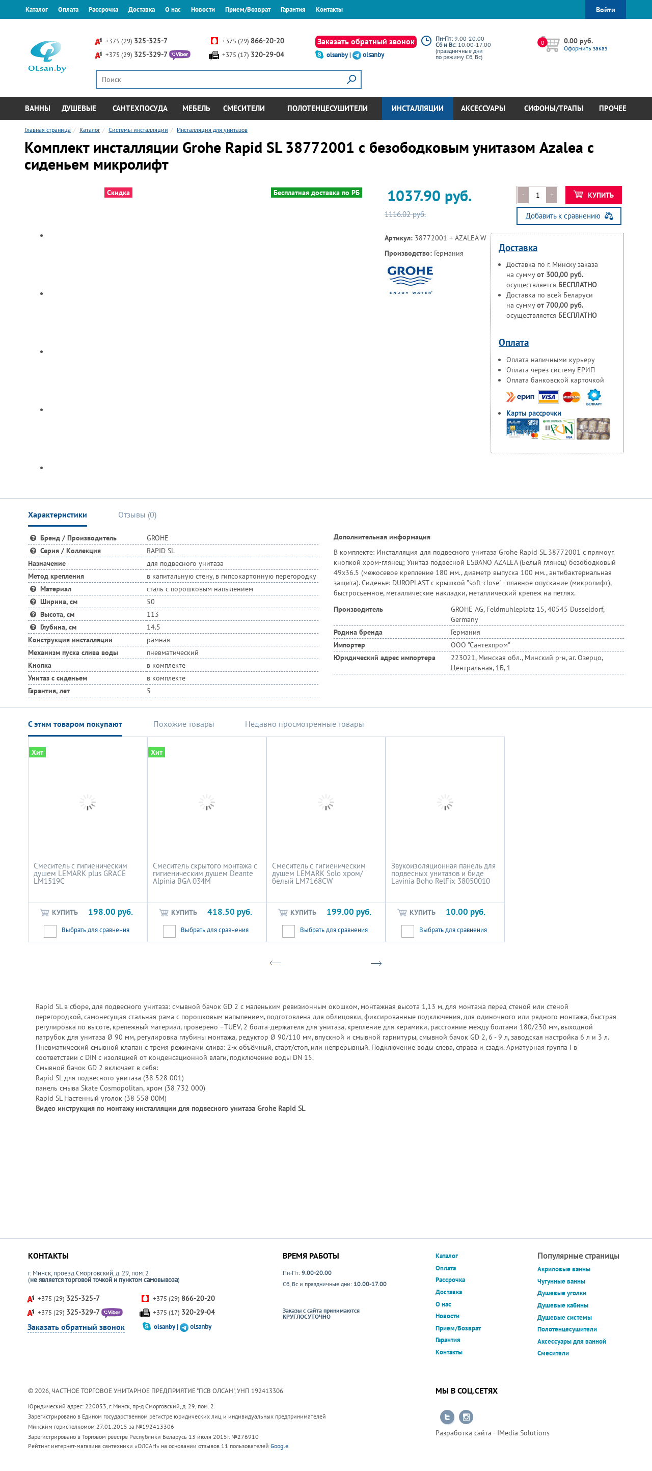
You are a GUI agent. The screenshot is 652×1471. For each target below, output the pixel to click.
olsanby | (339, 54)
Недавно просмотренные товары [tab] (304, 724)
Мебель (196, 108)
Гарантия (293, 9)
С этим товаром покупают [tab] (75, 724)
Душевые (79, 108)
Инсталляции (418, 108)
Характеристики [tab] (57, 514)
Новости (203, 9)
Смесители (244, 108)
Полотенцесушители (327, 108)
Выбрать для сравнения (95, 929)
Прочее (613, 108)
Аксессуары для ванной (571, 1341)
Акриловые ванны (563, 1269)
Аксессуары (483, 108)
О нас (173, 9)
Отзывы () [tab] (137, 514)
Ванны (37, 108)
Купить (594, 195)
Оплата (68, 9)
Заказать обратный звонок (366, 41)
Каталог (36, 9)
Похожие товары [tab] (183, 724)
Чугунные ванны (561, 1281)
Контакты (329, 9)
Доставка (141, 9)
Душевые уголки (561, 1293)
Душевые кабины (562, 1305)
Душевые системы (564, 1317)
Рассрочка (103, 9)
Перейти (447, 1417)
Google (279, 1446)
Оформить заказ (585, 48)
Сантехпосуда (140, 108)
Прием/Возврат (247, 9)
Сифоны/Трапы (553, 108)
